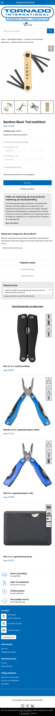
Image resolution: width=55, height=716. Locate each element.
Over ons (4, 648)
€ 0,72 (8, 560)
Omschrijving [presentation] (27, 269)
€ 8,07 (8, 370)
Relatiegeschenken (15, 39)
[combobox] (24, 30)
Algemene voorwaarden (10, 677)
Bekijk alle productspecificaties (15, 135)
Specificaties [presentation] (27, 275)
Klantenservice (6, 666)
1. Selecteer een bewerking (15, 142)
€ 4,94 (8, 497)
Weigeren (34, 713)
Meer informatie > (12, 223)
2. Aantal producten (12, 167)
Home (3, 39)
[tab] (27, 262)
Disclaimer (5, 684)
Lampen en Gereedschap (33, 39)
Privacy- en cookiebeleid (10, 680)
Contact (4, 663)
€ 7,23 (8, 433)
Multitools (5, 42)
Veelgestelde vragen (8, 652)
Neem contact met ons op (12, 248)
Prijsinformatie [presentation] (27, 262)
